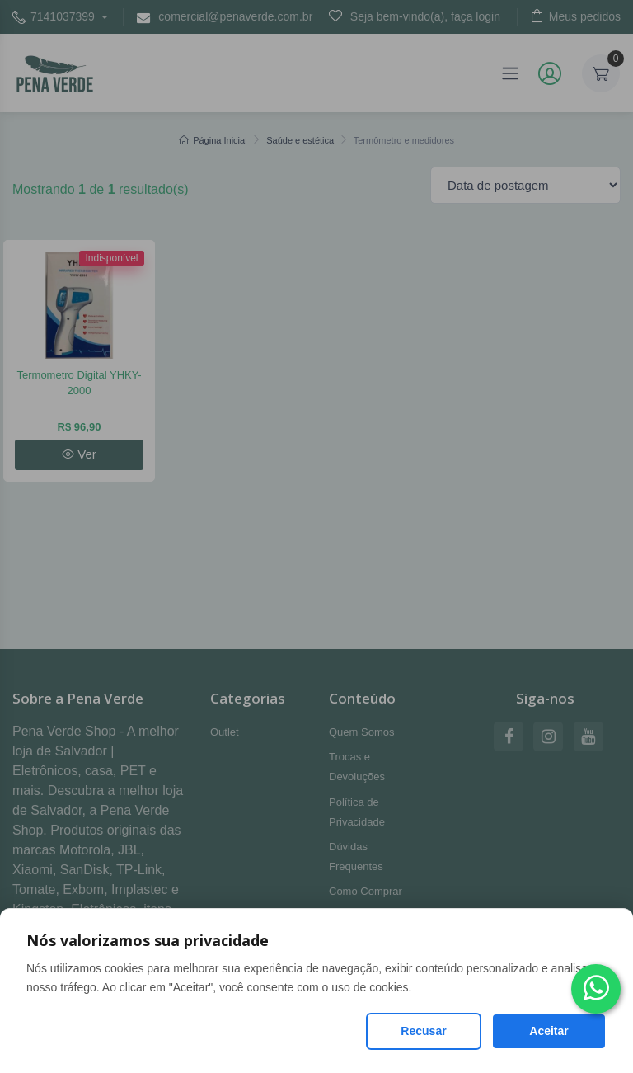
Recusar (423, 1031)
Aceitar (548, 1031)
